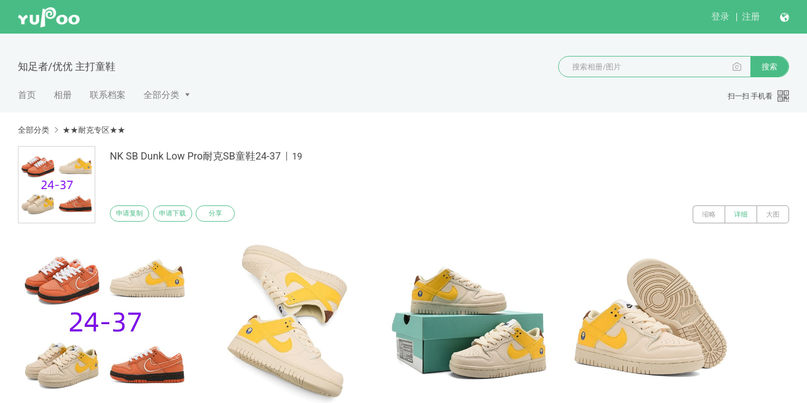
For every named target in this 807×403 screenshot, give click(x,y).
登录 (720, 16)
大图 (773, 214)
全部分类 (161, 95)
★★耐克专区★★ (93, 129)
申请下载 (183, 214)
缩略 (709, 214)
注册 (751, 16)
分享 (234, 214)
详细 (741, 214)
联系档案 (108, 95)
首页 (27, 95)
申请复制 (133, 214)
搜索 (769, 66)
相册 (63, 95)
